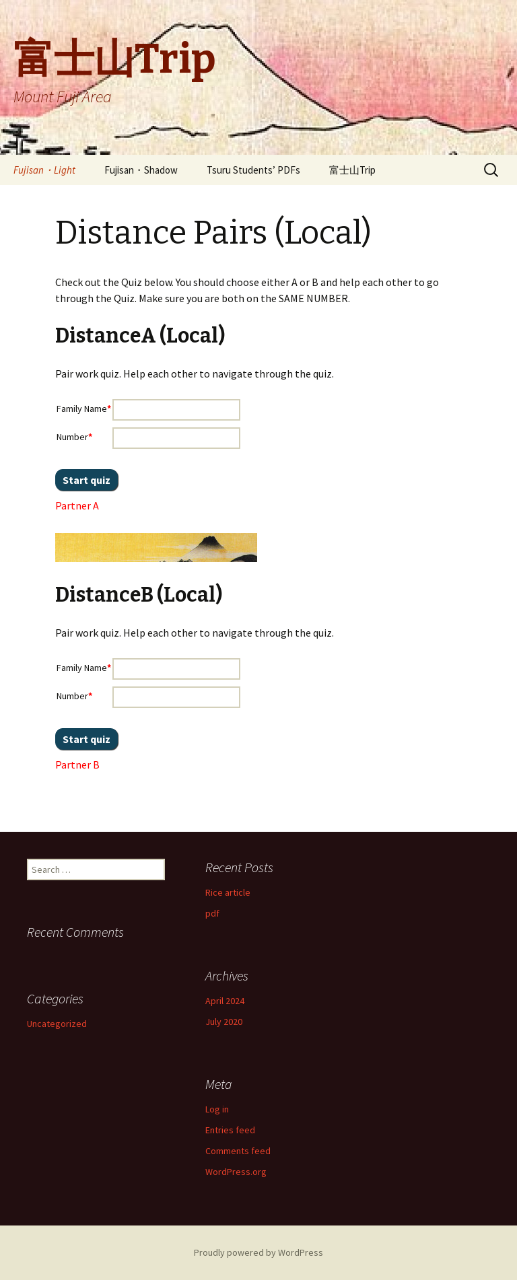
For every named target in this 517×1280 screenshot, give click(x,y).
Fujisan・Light (44, 170)
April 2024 (224, 1001)
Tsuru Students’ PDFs (253, 170)
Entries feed (230, 1130)
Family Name (84, 408)
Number (74, 437)
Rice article (227, 892)
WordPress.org (236, 1172)
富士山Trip (352, 170)
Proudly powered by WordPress (258, 1252)
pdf (212, 913)
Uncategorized (57, 1024)
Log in (217, 1109)
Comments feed (238, 1151)
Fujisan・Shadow (141, 170)
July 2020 (223, 1022)
